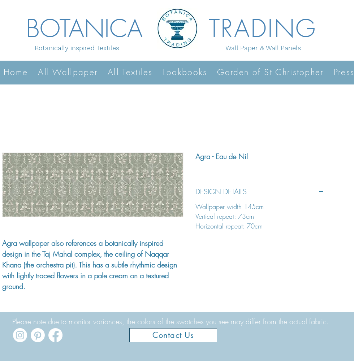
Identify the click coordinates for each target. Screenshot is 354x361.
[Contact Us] (173, 335)
